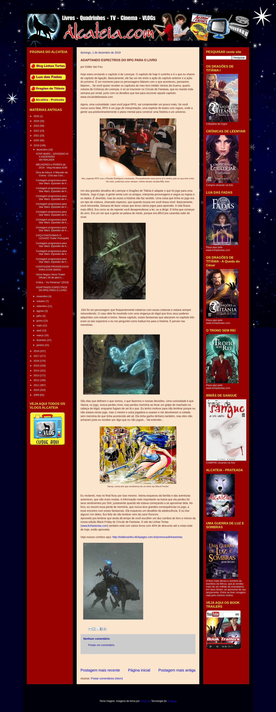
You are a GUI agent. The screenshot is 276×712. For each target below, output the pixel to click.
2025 (37, 116)
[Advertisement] (150, 660)
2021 (37, 135)
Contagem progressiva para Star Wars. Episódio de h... (52, 182)
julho (40, 315)
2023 (37, 125)
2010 (37, 390)
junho (40, 320)
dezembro (42, 149)
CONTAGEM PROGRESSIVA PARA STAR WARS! (52, 268)
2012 (37, 380)
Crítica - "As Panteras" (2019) (52, 282)
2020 (37, 140)
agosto (41, 310)
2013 (37, 375)
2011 (37, 385)
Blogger (171, 701)
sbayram (145, 701)
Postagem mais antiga (177, 670)
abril (39, 330)
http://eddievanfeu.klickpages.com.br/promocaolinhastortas (147, 537)
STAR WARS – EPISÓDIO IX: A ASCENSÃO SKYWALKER (52, 156)
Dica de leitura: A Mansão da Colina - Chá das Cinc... (52, 174)
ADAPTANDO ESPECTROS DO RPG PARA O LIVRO (51, 289)
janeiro (41, 345)
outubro (41, 301)
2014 (37, 370)
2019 (37, 145)
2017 (37, 356)
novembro (42, 296)
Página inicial (139, 670)
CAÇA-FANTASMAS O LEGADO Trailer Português (52, 237)
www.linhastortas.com (94, 525)
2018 (37, 351)
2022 (37, 130)
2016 (37, 360)
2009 (37, 395)
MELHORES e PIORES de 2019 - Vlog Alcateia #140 (51, 166)
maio (40, 325)
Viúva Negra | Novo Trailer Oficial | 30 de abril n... (50, 276)
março (40, 335)
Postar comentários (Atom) (107, 678)
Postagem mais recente (100, 670)
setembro (42, 306)
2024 (37, 121)
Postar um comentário (101, 645)
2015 (37, 365)
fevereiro (42, 340)
